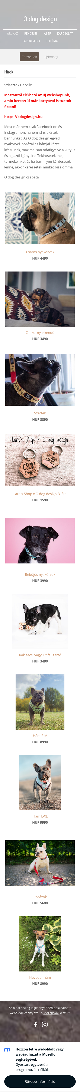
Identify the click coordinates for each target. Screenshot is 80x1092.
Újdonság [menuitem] (51, 57)
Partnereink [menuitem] (31, 41)
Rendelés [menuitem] (31, 34)
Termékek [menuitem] (29, 57)
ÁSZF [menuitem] (47, 34)
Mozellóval (51, 1013)
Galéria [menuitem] (52, 41)
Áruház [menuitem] (12, 34)
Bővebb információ (40, 1081)
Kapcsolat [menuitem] (65, 34)
